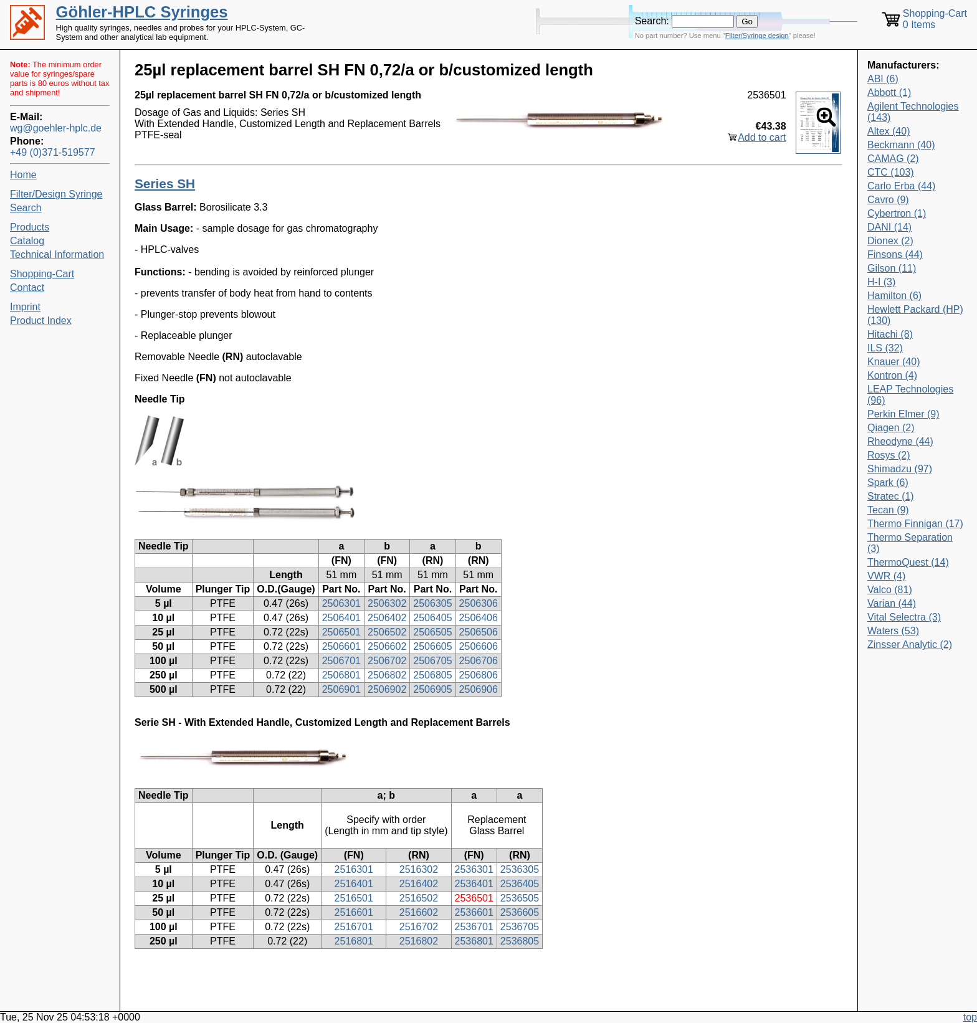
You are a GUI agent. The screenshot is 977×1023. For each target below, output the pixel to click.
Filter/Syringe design (757, 35)
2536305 (519, 869)
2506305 (432, 603)
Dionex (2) (890, 241)
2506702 (387, 660)
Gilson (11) (891, 268)
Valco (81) (889, 589)
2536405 (519, 883)
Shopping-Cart (42, 274)
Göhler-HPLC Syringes (142, 12)
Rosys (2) (888, 455)
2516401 (354, 883)
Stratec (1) (890, 496)
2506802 (387, 675)
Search (26, 207)
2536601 (474, 912)
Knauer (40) (893, 361)
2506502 (387, 632)
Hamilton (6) (894, 295)
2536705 (519, 926)
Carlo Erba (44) (901, 186)
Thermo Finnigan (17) (915, 523)
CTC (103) (890, 172)
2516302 (418, 869)
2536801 (474, 941)
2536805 (519, 941)
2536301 (474, 869)
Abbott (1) (889, 92)
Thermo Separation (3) (910, 543)
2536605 (519, 912)
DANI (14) (889, 227)
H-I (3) (881, 282)
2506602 (387, 646)
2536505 (519, 898)
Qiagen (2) (891, 427)
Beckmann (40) (901, 145)
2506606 (478, 646)
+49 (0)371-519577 (52, 152)
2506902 (387, 689)
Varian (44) (891, 603)
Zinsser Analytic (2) (909, 644)
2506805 (432, 675)
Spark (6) (887, 482)
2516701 (354, 926)
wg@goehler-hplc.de (56, 128)
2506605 (432, 646)
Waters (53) (893, 631)
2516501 (354, 898)
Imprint (25, 307)
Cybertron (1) (896, 213)
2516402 (418, 883)
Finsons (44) (895, 254)
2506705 (432, 660)
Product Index (41, 320)
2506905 (432, 689)
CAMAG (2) (893, 158)
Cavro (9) (888, 199)
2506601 (341, 646)
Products (29, 227)
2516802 (418, 941)
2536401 (474, 883)
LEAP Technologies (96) (910, 395)
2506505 (432, 632)
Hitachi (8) (890, 334)
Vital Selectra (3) (904, 617)
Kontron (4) (892, 375)
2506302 (387, 603)
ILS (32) (885, 348)
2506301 (341, 603)
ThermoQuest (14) (908, 562)
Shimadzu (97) (899, 469)
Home (23, 174)
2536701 (474, 926)
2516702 (418, 926)
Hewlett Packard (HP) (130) (915, 315)
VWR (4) (886, 576)
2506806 (478, 675)
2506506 (478, 632)
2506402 (387, 617)
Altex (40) (888, 131)
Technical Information (57, 254)
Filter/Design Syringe (56, 194)
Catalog (27, 241)
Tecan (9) (888, 510)
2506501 (341, 632)
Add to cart (762, 137)
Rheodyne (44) (900, 441)
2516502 (418, 898)
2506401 (341, 617)
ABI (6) (882, 79)
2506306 (478, 603)
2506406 (478, 617)
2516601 (354, 912)
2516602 (418, 912)
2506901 (341, 689)
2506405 (432, 617)
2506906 (478, 689)
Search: (652, 21)
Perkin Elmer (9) (903, 414)
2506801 (341, 675)
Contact (27, 287)
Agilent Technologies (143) (912, 112)
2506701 (341, 660)
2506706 (478, 660)
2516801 (354, 941)
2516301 (354, 869)
